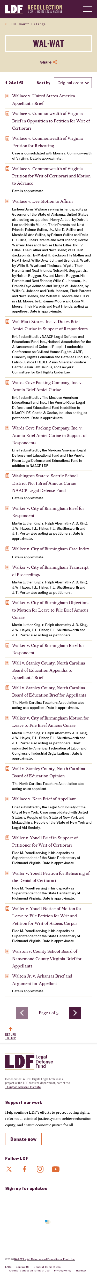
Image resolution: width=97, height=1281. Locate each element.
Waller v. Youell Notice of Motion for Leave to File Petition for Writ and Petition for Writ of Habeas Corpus (46, 915)
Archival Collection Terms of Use (29, 1270)
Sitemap (81, 1270)
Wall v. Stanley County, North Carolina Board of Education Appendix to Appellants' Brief (48, 670)
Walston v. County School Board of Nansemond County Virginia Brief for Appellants (47, 958)
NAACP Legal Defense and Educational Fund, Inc (44, 1259)
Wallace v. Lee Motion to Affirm (42, 201)
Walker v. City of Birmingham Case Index (50, 549)
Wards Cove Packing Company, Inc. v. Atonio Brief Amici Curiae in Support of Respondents (49, 435)
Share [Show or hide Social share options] (48, 62)
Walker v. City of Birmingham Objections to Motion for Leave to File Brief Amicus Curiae (50, 609)
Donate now (23, 1139)
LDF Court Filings (28, 24)
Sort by (43, 82)
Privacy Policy (62, 1270)
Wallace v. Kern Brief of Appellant (44, 799)
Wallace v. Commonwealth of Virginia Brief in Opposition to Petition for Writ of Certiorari (51, 120)
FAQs (8, 1266)
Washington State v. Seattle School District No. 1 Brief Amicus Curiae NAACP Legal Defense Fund (45, 483)
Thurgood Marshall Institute (23, 1087)
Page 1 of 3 (50, 1013)
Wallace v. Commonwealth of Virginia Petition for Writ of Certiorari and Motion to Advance (51, 176)
